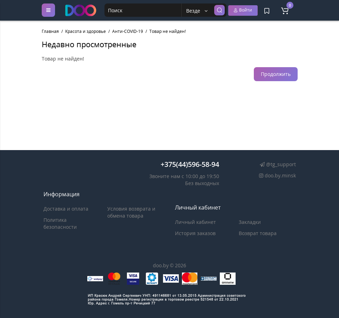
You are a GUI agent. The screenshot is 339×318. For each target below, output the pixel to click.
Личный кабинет (195, 222)
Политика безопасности (60, 223)
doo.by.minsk (276, 175)
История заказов (195, 233)
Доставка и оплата (65, 208)
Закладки (250, 222)
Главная (50, 31)
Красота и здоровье (85, 31)
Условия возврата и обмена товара (131, 212)
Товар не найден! (167, 31)
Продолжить (276, 74)
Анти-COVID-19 (127, 31)
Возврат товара (258, 233)
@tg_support (277, 164)
